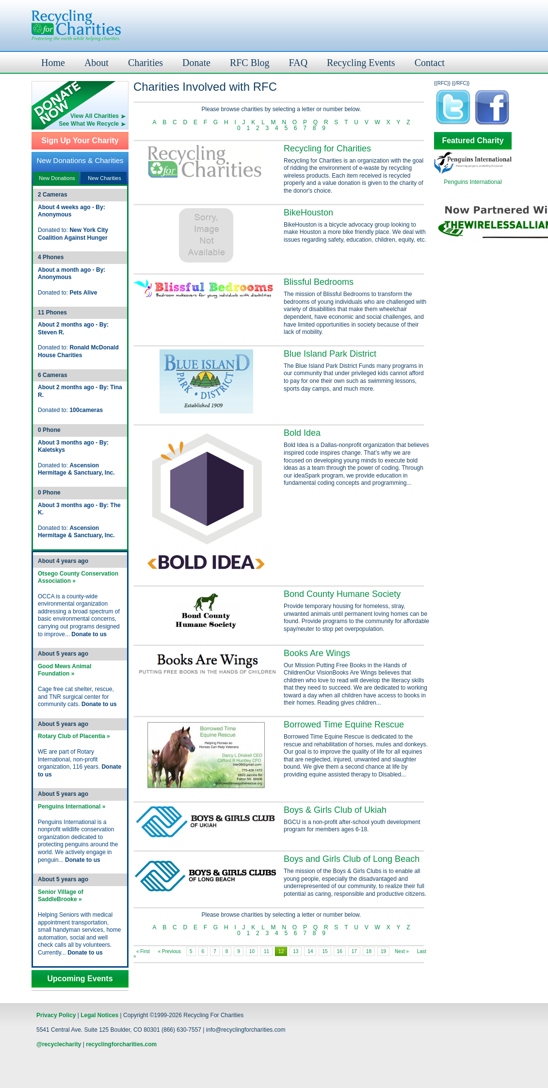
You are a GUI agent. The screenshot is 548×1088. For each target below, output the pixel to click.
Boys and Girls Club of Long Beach (351, 859)
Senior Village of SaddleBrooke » (60, 896)
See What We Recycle (89, 123)
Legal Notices (99, 1015)
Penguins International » (71, 806)
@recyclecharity (58, 1044)
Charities (145, 62)
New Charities (104, 178)
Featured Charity (472, 141)
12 (281, 951)
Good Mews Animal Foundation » (64, 670)
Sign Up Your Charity (79, 141)
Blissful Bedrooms (319, 282)
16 (339, 951)
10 (252, 951)
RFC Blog (250, 62)
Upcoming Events (80, 979)
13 (295, 951)
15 (324, 951)
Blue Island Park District (330, 354)
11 (266, 951)
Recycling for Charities (327, 148)
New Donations (57, 178)
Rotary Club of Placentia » (74, 736)
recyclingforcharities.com (121, 1044)
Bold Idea (302, 433)
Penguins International (472, 182)
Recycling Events (361, 62)
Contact (430, 62)
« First (143, 951)
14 (310, 951)
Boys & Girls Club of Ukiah (335, 810)
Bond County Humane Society (342, 594)
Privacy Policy (56, 1015)
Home (53, 62)
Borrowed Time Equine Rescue (344, 724)
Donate (196, 62)
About (96, 62)
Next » (402, 951)
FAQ (298, 62)
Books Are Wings (317, 653)
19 (383, 951)
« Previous (169, 951)
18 (368, 951)
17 (354, 951)
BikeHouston (308, 212)
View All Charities (94, 116)
